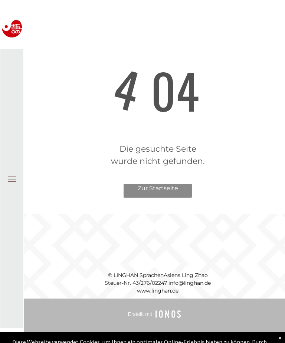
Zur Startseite (158, 188)
